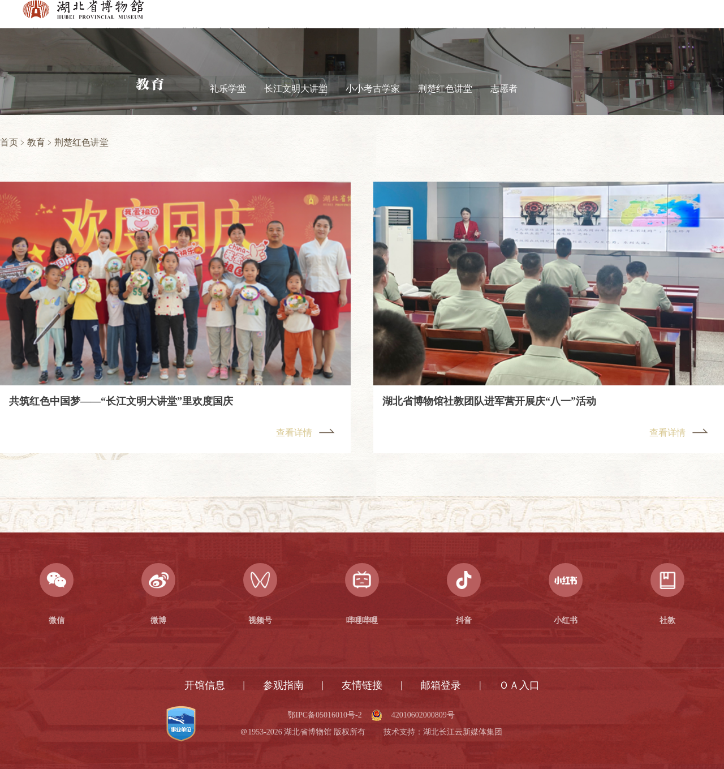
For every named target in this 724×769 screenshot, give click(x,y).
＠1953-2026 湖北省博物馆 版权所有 (302, 732)
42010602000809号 (423, 715)
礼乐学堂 (228, 88)
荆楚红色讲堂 (445, 88)
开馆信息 (204, 685)
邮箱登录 (440, 685)
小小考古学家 (373, 88)
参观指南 (283, 685)
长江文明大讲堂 (295, 88)
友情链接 (362, 685)
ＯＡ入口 (519, 685)
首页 (9, 142)
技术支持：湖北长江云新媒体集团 (442, 732)
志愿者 (504, 88)
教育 (36, 142)
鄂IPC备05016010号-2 (324, 715)
